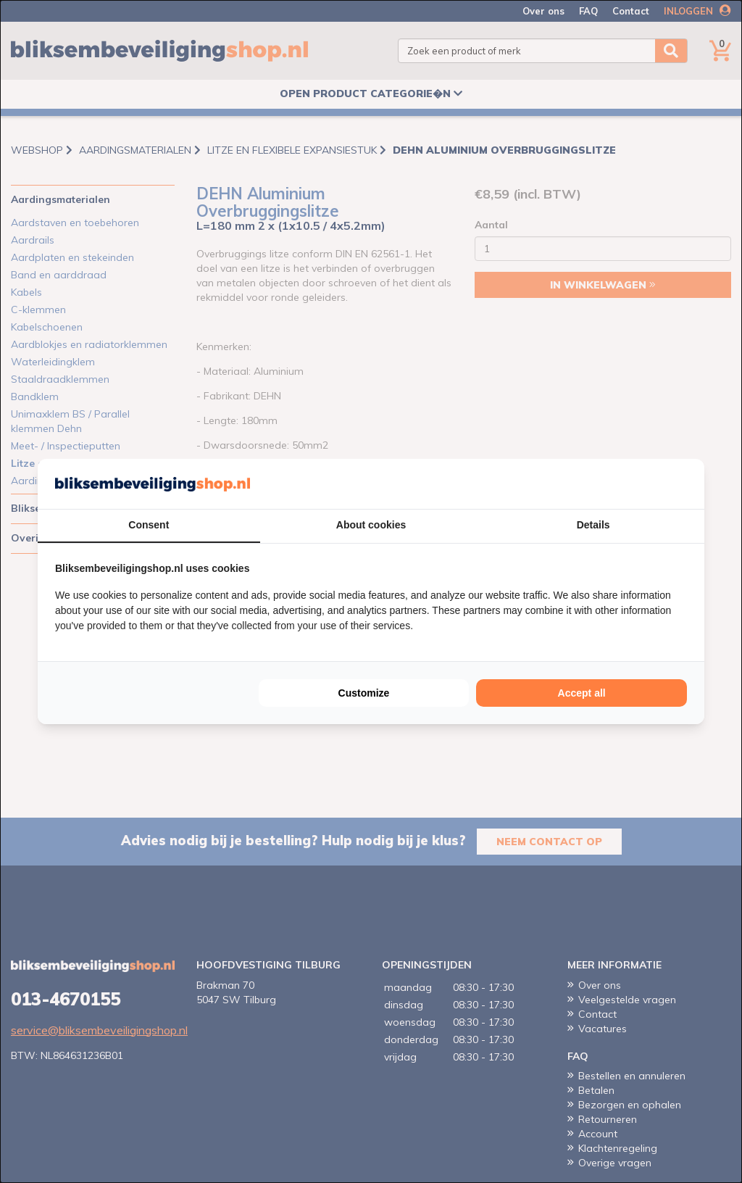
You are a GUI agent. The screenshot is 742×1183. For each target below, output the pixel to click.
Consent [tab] (148, 525)
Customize (364, 693)
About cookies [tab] (371, 525)
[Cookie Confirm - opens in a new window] (683, 484)
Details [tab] (593, 525)
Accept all (582, 693)
